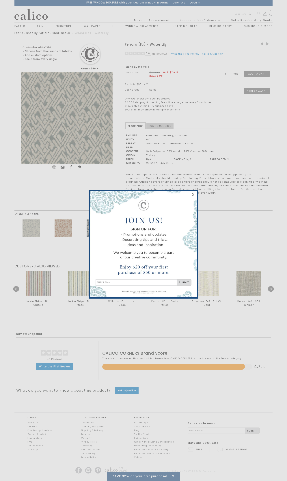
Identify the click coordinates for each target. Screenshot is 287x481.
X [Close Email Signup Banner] (193, 194)
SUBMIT (184, 282)
